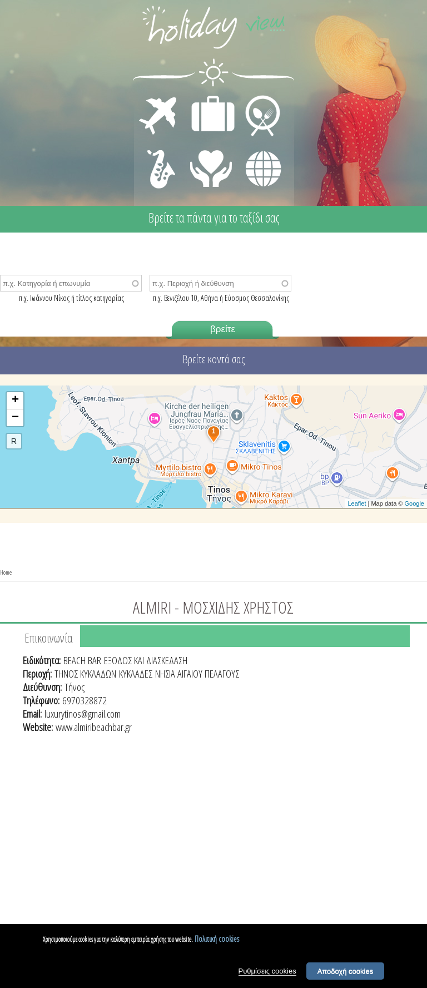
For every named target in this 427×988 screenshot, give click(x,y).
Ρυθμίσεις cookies (267, 974)
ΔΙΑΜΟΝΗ (207, 98)
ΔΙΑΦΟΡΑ (257, 148)
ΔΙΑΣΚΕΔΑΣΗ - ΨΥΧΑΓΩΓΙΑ (159, 157)
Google (414, 503)
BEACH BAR (82, 660)
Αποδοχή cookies (345, 974)
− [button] (15, 417)
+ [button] (15, 400)
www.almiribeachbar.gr (94, 727)
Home (6, 572)
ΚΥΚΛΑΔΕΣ (135, 673)
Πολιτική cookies (217, 941)
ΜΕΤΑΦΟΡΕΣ (159, 98)
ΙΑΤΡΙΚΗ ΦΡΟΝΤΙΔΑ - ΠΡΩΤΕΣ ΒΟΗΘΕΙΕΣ (211, 164)
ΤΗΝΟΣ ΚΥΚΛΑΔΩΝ (85, 673)
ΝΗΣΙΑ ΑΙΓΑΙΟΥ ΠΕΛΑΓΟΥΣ (197, 673)
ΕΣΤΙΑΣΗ (256, 98)
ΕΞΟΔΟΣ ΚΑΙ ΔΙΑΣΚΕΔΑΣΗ (145, 660)
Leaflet (356, 503)
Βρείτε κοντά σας (213, 359)
